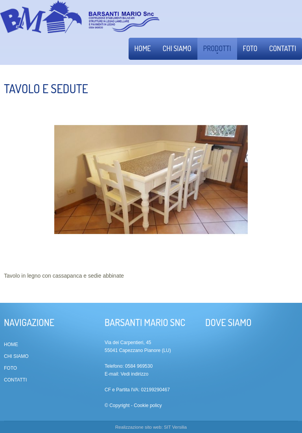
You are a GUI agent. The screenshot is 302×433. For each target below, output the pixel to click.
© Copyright (117, 405)
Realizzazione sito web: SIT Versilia (151, 427)
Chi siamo (177, 48)
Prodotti (217, 49)
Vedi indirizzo (135, 374)
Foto (250, 48)
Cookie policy (148, 405)
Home (142, 48)
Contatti (282, 48)
